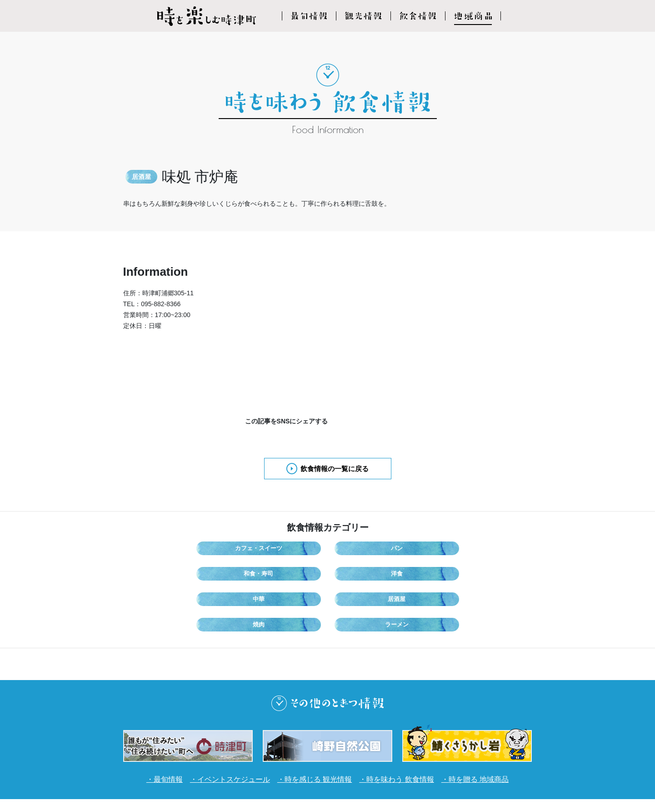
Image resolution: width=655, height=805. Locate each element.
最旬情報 (150, 724)
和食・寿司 (362, 549)
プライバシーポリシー (346, 761)
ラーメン (431, 572)
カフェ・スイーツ (224, 549)
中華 (224, 572)
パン (293, 549)
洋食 (431, 549)
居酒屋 (293, 572)
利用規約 (287, 761)
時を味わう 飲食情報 (408, 724)
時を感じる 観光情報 (317, 724)
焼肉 (362, 572)
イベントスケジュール (223, 724)
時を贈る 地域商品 (496, 724)
